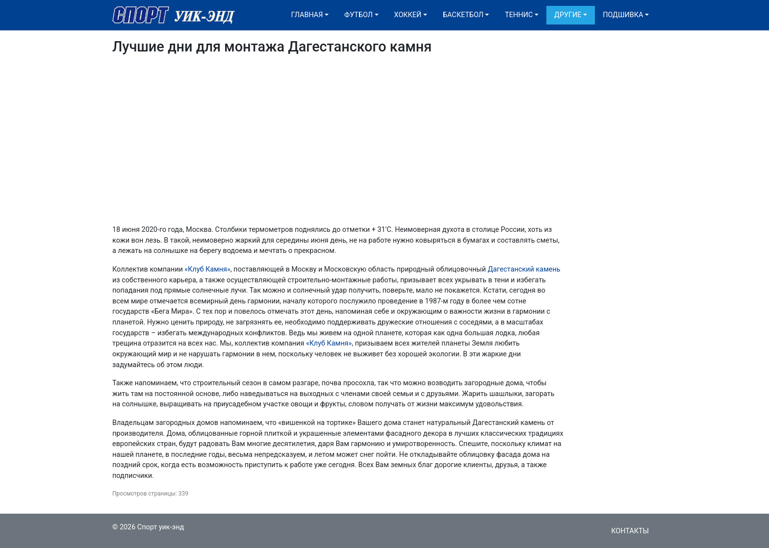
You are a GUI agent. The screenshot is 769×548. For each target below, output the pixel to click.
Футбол (358, 15)
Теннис (519, 15)
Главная (307, 15)
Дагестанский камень (523, 269)
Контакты (630, 531)
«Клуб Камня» (207, 269)
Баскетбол (463, 15)
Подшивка (623, 15)
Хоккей (408, 15)
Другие (567, 15)
